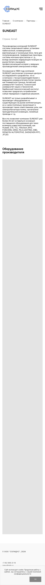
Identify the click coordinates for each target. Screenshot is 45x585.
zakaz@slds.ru (8, 565)
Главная (5, 21)
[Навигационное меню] (41, 9)
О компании (18, 21)
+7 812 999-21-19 (9, 563)
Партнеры (31, 21)
